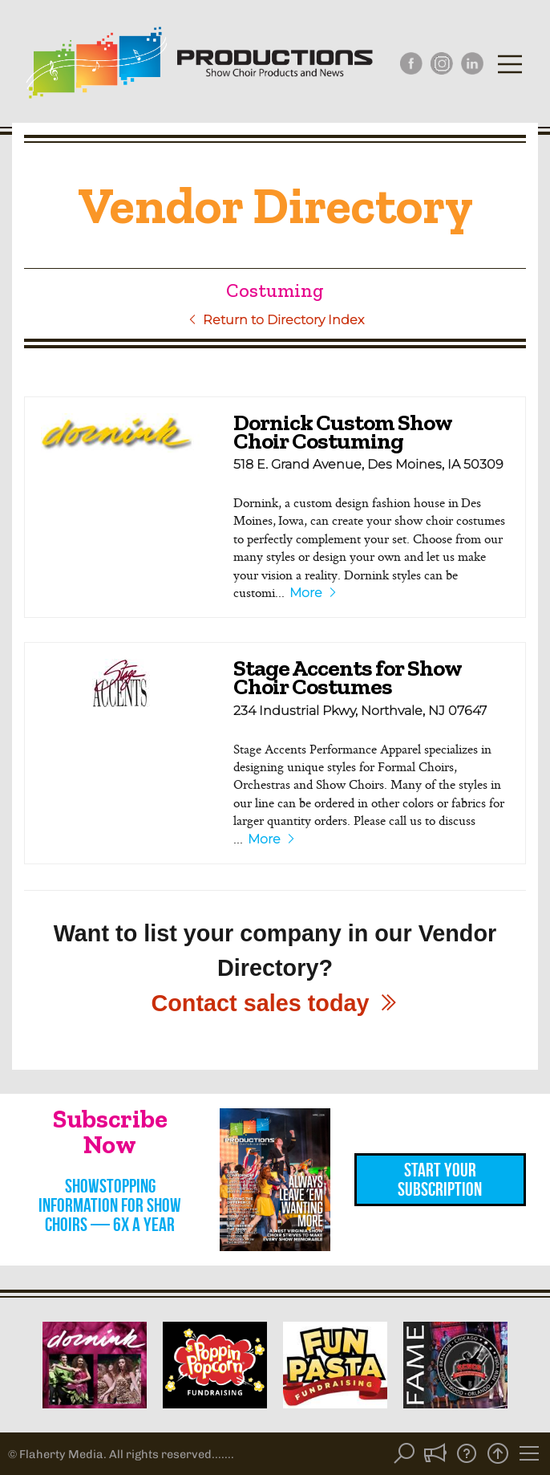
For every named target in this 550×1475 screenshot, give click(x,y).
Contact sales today (274, 1003)
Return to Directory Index (275, 319)
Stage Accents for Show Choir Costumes (347, 677)
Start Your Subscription (440, 1180)
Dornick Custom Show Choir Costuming (342, 431)
